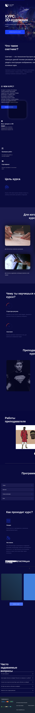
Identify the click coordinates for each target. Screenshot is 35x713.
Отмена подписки (31, 705)
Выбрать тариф (16, 604)
